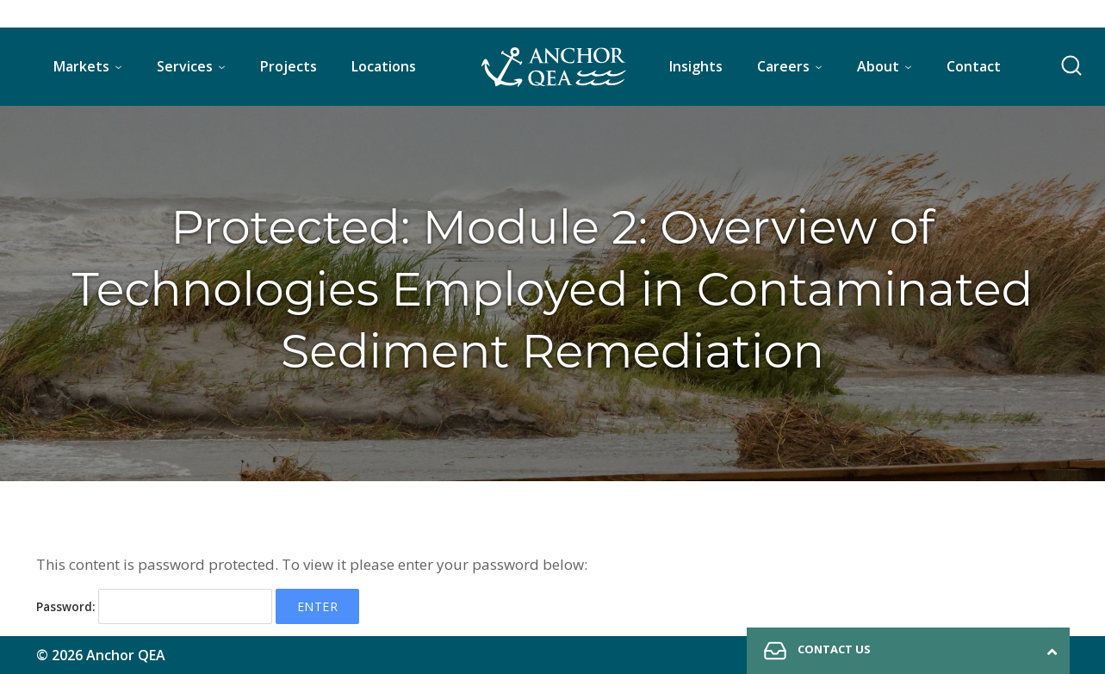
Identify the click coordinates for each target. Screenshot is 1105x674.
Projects (288, 66)
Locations (383, 66)
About (878, 66)
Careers (783, 66)
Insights (696, 66)
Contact (974, 66)
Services (185, 66)
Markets (81, 66)
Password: (154, 607)
